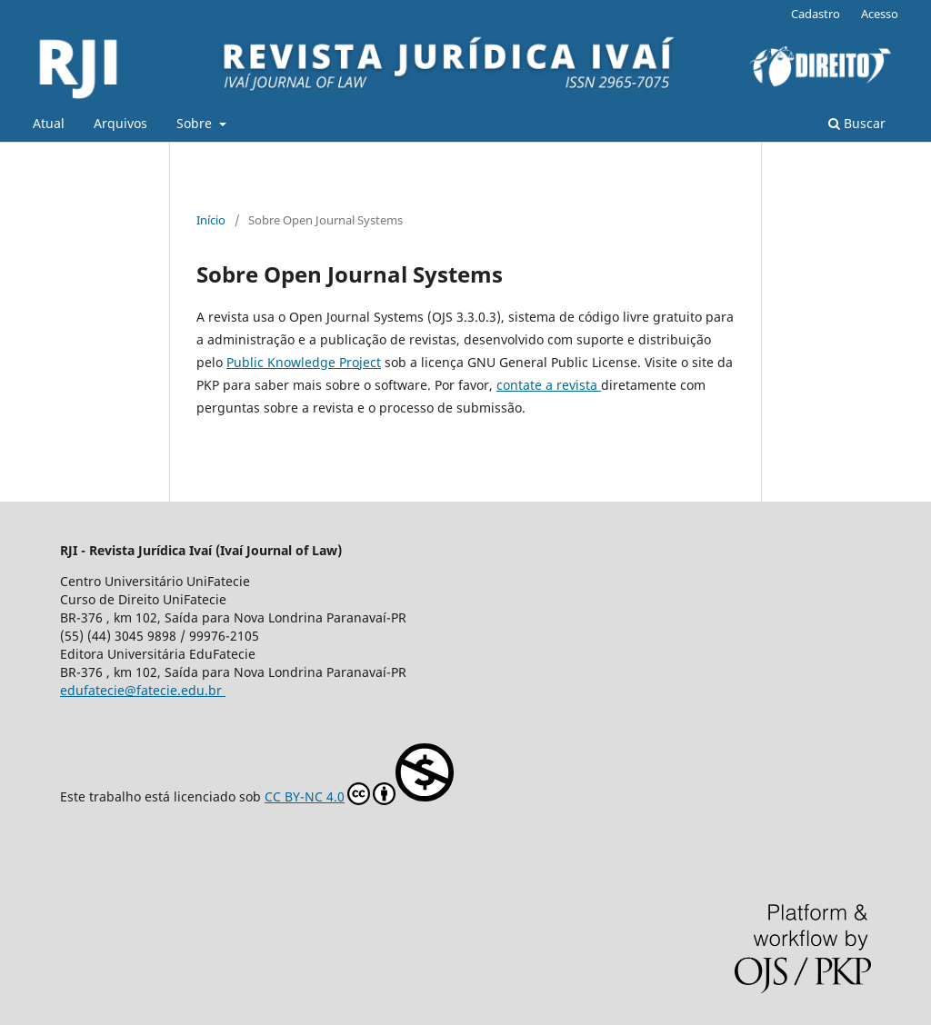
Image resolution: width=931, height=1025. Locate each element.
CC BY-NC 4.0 (359, 774)
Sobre (195, 123)
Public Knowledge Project (303, 362)
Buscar (857, 123)
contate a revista (548, 384)
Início (210, 220)
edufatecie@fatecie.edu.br (142, 690)
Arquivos (120, 123)
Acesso (879, 13)
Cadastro (815, 13)
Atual (49, 123)
